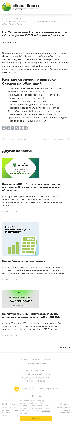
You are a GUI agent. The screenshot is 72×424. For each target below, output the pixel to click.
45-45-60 (45, 378)
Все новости (63, 348)
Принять (36, 418)
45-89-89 (36, 378)
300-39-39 (40, 381)
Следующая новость (55, 139)
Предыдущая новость (17, 139)
